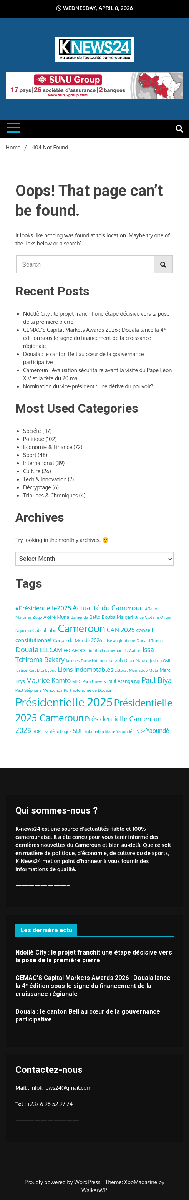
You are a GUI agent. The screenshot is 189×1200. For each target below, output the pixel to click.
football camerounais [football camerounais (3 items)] (108, 650)
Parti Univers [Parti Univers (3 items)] (94, 681)
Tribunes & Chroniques (50, 495)
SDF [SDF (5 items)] (78, 731)
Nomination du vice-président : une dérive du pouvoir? (88, 386)
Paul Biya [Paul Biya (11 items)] (156, 680)
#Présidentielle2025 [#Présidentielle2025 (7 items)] (43, 608)
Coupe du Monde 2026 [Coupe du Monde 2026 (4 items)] (77, 640)
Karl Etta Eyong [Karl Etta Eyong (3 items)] (42, 670)
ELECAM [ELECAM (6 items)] (51, 650)
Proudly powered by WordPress (63, 1182)
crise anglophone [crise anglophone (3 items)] (119, 640)
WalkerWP (93, 1190)
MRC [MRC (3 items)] (76, 681)
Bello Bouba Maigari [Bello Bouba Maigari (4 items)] (111, 617)
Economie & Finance (47, 447)
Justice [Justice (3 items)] (21, 670)
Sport (29, 455)
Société (32, 431)
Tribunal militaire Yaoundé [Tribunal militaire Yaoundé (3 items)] (108, 731)
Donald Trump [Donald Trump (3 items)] (149, 640)
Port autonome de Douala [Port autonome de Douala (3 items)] (87, 690)
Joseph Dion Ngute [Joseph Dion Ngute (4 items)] (128, 660)
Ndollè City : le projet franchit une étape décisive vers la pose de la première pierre (93, 956)
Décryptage (37, 487)
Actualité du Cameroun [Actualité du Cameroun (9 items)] (108, 607)
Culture (31, 471)
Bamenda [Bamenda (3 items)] (79, 617)
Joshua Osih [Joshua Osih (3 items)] (160, 660)
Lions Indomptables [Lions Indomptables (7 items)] (85, 669)
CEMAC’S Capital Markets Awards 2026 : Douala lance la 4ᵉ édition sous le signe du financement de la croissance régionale (94, 338)
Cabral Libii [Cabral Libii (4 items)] (44, 630)
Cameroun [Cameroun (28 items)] (81, 628)
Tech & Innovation (44, 479)
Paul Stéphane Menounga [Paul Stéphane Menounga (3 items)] (39, 690)
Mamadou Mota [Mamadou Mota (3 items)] (143, 670)
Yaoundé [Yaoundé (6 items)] (157, 730)
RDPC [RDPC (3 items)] (38, 731)
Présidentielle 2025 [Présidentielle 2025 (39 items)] (64, 702)
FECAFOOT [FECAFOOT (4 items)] (75, 650)
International (38, 463)
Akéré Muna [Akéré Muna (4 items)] (56, 617)
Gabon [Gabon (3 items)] (135, 650)
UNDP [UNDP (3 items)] (139, 731)
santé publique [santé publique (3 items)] (58, 731)
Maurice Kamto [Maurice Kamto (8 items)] (48, 680)
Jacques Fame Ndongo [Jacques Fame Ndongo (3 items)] (86, 660)
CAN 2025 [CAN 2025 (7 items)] (121, 630)
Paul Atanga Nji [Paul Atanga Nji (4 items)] (123, 681)
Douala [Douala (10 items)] (26, 649)
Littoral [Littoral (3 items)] (121, 670)
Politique (33, 439)
